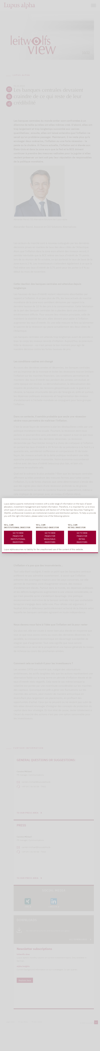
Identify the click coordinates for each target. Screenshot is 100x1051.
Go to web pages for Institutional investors (18, 537)
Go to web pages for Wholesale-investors (50, 537)
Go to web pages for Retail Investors (82, 537)
